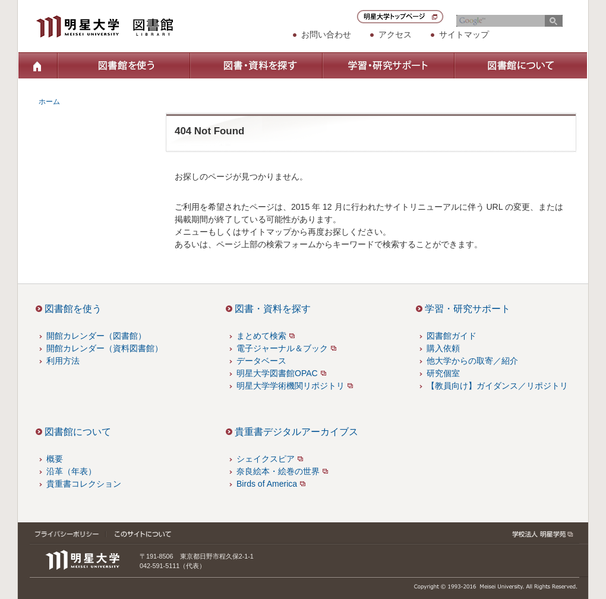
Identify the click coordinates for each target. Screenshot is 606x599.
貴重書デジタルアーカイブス (296, 432)
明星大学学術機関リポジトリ (290, 385)
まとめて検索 (261, 336)
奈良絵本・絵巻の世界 (278, 471)
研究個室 (443, 373)
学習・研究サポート (388, 65)
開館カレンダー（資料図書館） (104, 348)
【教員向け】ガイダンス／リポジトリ (497, 385)
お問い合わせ (326, 34)
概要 (54, 459)
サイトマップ (464, 34)
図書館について (520, 65)
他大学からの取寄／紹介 (472, 360)
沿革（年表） (71, 471)
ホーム (37, 65)
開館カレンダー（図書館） (96, 336)
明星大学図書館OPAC (277, 373)
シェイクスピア (265, 459)
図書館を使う (123, 65)
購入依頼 (443, 348)
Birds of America (266, 483)
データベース (261, 360)
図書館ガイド (451, 336)
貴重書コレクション (83, 483)
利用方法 (63, 360)
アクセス (395, 34)
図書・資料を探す (256, 65)
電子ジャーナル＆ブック (282, 348)
